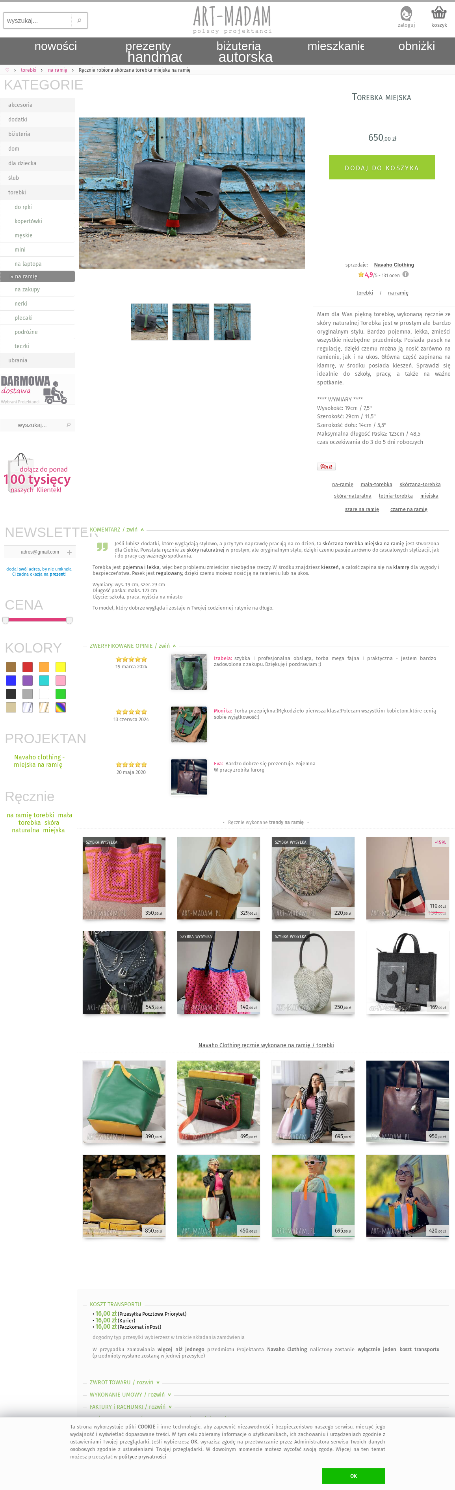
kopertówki (28, 221)
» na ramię (23, 276)
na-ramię (342, 484)
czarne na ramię (408, 509)
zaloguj (406, 25)
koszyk (439, 25)
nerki (21, 303)
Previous (89, 194)
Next (292, 194)
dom (13, 148)
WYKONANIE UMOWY (131, 1394)
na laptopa (28, 264)
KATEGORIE (39, 84)
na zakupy (27, 289)
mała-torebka (376, 484)
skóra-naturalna (352, 496)
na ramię (398, 293)
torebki (17, 192)
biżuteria (19, 134)
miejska (429, 496)
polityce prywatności (142, 1457)
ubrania (18, 360)
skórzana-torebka (420, 484)
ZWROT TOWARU (125, 1382)
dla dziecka (22, 163)
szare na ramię (362, 509)
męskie (24, 235)
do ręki (23, 207)
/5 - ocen (379, 275)
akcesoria (20, 105)
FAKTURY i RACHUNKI (131, 1407)
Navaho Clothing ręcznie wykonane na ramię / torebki (266, 1045)
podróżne (26, 332)
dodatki (17, 119)
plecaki (24, 318)
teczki (22, 346)
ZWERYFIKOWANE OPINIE (134, 646)
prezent (57, 574)
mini (20, 249)
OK (353, 1476)
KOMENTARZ (117, 529)
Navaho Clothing (394, 265)
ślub (13, 178)
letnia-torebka (396, 496)
